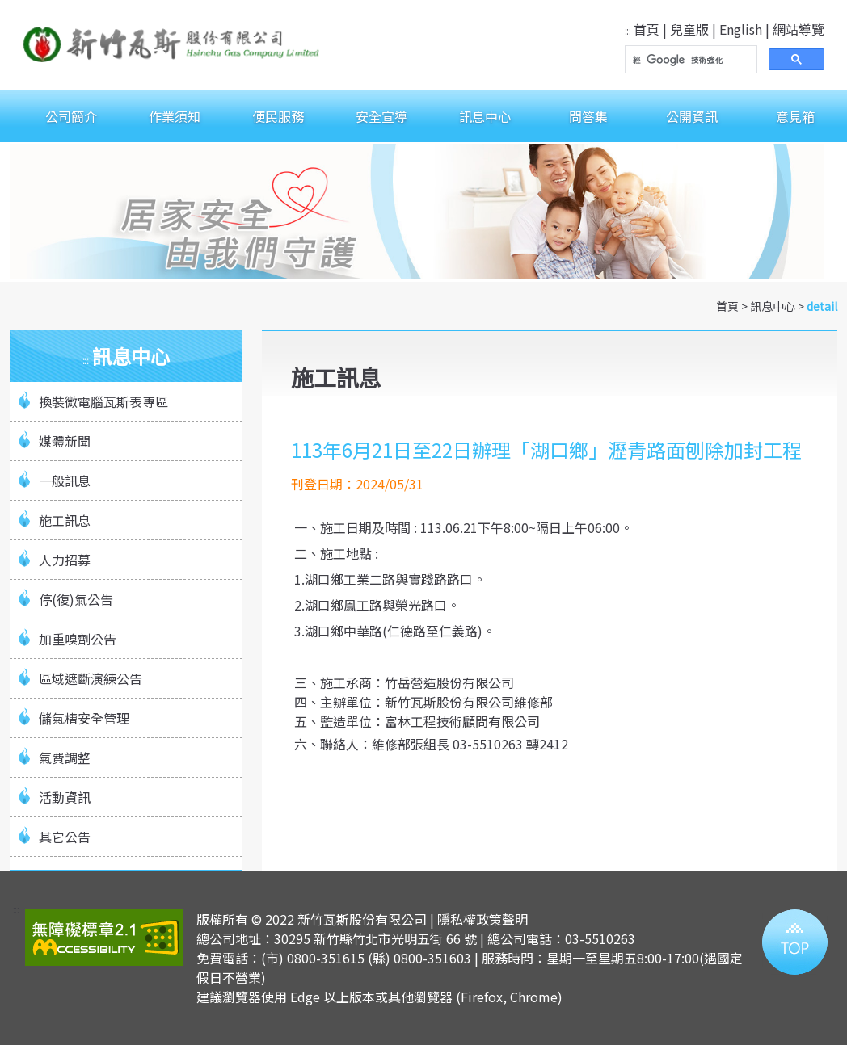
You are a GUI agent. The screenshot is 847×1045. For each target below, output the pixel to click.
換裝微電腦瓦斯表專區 (103, 401)
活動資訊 (65, 797)
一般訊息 (65, 480)
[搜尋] (689, 59)
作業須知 (174, 116)
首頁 (646, 29)
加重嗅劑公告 (77, 638)
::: (627, 30)
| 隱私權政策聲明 (479, 919)
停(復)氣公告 (76, 599)
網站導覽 (798, 29)
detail (822, 306)
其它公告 (65, 836)
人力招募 (65, 559)
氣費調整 (65, 757)
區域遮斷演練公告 (90, 678)
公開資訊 (692, 116)
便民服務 (278, 116)
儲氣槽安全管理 (84, 718)
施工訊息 (65, 520)
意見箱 (795, 116)
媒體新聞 (65, 441)
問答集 (588, 116)
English (740, 29)
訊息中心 (485, 116)
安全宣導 (381, 116)
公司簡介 (71, 116)
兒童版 (689, 29)
